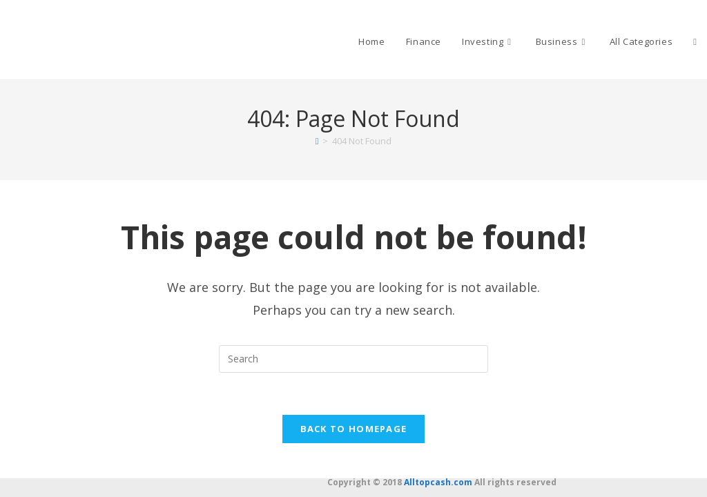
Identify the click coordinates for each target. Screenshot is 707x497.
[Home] (317, 141)
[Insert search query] (353, 359)
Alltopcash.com (438, 482)
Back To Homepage (353, 428)
